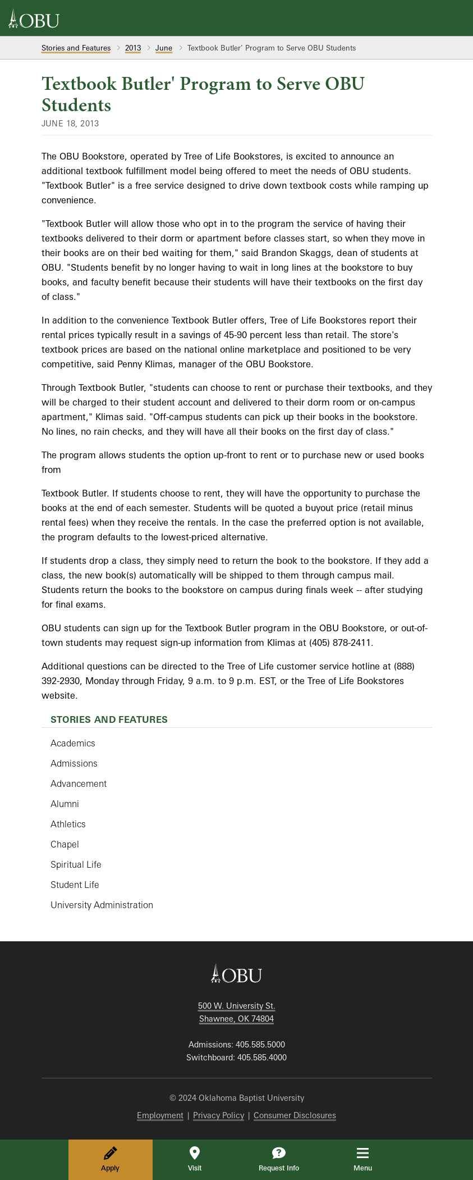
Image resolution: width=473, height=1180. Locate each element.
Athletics (68, 824)
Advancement (78, 783)
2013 (133, 47)
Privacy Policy (218, 1115)
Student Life (74, 884)
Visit (194, 1159)
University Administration (101, 904)
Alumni (64, 803)
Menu (370, 1159)
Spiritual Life (76, 864)
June (163, 47)
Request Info (279, 1159)
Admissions (74, 763)
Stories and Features (76, 47)
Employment (160, 1115)
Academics (72, 743)
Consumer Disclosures (295, 1115)
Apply (110, 1159)
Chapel (64, 844)
